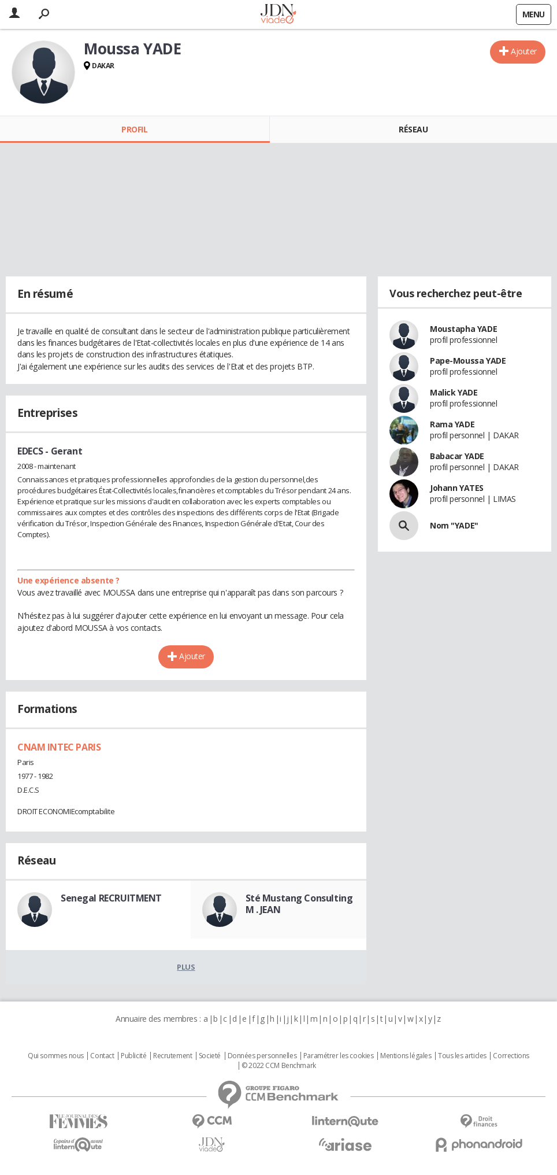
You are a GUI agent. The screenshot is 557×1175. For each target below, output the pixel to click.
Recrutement (172, 1056)
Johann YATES (457, 487)
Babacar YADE (457, 455)
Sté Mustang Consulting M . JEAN (299, 904)
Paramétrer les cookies (338, 1056)
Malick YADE (453, 392)
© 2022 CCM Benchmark (279, 1066)
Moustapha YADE (463, 328)
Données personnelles (262, 1056)
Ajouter (524, 51)
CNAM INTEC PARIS (59, 747)
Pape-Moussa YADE (468, 360)
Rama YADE (452, 424)
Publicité (133, 1056)
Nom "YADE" (454, 525)
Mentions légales (405, 1056)
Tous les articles (462, 1056)
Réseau (413, 129)
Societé (210, 1056)
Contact (102, 1056)
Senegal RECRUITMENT (111, 898)
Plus (186, 967)
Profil (134, 129)
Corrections (511, 1056)
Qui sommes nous (56, 1056)
